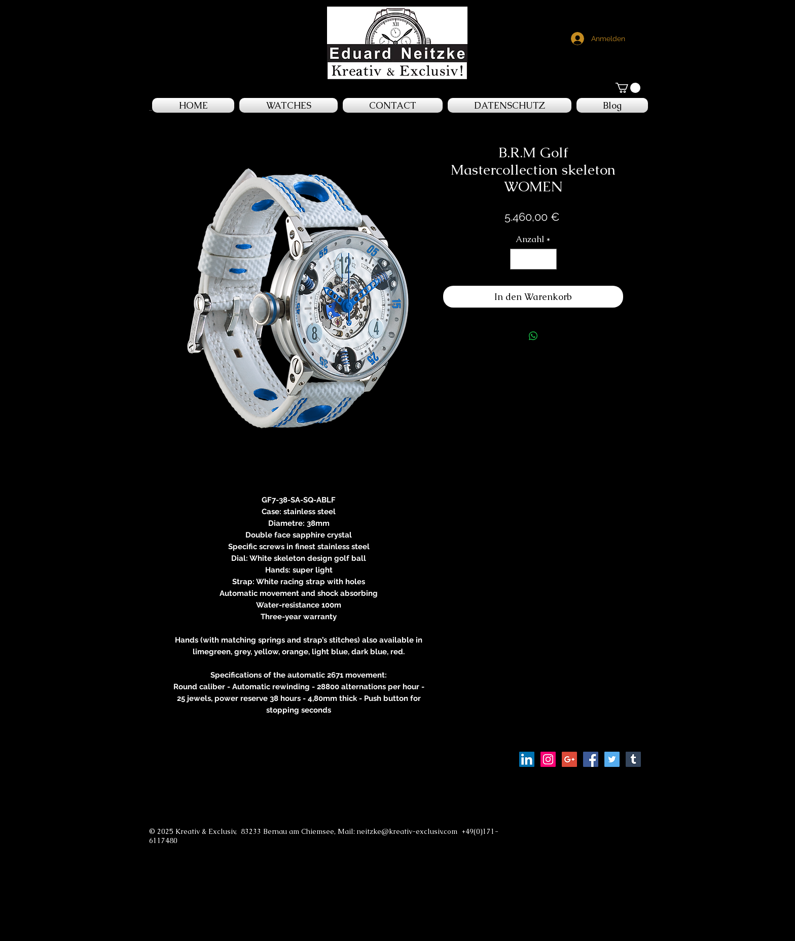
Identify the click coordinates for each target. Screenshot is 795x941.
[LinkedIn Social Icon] (526, 759)
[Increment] (547, 259)
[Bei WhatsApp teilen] (533, 336)
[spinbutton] (533, 259)
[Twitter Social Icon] (612, 759)
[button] (628, 88)
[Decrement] (519, 259)
